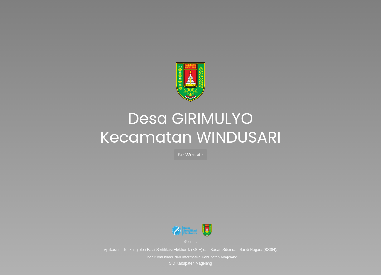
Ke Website (190, 154)
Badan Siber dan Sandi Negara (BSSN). (244, 249)
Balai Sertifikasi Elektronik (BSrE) (175, 249)
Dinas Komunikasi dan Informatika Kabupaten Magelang (190, 257)
